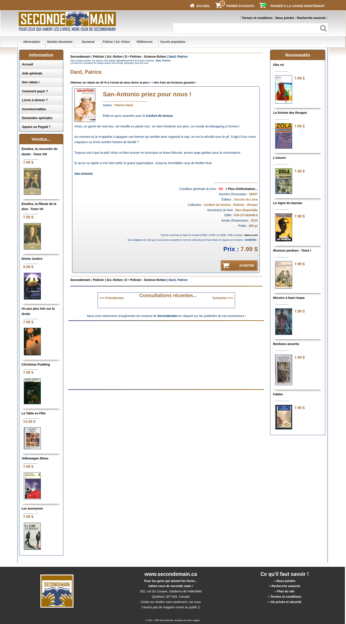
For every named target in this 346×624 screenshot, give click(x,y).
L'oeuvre (279, 157)
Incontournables (34, 109)
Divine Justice (32, 258)
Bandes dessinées (59, 42)
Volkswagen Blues (35, 458)
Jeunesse (88, 42)
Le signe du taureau (287, 203)
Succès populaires (172, 42)
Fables (278, 394)
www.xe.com (251, 235)
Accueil (27, 64)
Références (144, 42)
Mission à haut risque (289, 298)
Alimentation (31, 42)
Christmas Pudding (36, 364)
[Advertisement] (129, 355)
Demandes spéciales (37, 118)
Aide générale (32, 73)
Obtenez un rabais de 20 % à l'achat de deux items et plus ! (110, 82)
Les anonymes (32, 508)
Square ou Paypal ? (36, 127)
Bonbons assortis (286, 344)
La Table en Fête (34, 413)
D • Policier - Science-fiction (145, 56)
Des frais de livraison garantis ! (175, 82)
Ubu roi (278, 64)
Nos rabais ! (31, 82)
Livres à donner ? (35, 100)
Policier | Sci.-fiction (116, 42)
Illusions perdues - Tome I (292, 250)
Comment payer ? (35, 91)
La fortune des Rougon (290, 112)
